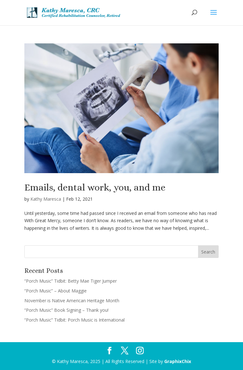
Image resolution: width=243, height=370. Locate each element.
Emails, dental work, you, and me (94, 187)
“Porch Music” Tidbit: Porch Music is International (74, 320)
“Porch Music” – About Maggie (55, 291)
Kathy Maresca (45, 199)
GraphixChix (177, 361)
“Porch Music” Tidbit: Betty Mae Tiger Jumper (70, 281)
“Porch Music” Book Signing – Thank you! (66, 310)
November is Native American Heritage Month (71, 301)
